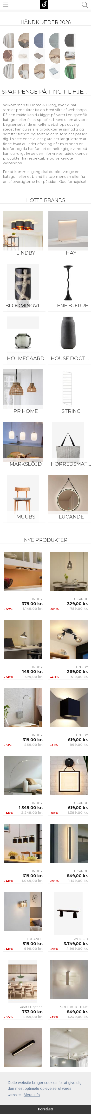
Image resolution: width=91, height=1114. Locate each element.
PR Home (25, 411)
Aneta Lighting (31, 1007)
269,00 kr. (77, 671)
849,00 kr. (77, 875)
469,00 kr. (33, 745)
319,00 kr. (33, 739)
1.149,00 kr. (33, 609)
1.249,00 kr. (77, 1017)
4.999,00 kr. (77, 949)
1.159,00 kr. (33, 1017)
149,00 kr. (32, 671)
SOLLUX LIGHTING (74, 1007)
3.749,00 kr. (76, 943)
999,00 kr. (33, 949)
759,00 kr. (79, 609)
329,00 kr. (77, 603)
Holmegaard (26, 358)
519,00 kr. (79, 677)
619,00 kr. (78, 739)
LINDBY (25, 253)
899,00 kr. (79, 745)
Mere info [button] (32, 1095)
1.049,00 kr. (32, 881)
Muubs (25, 517)
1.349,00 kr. (31, 807)
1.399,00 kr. (77, 813)
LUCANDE (80, 599)
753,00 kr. (32, 1011)
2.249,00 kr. (32, 813)
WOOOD (80, 939)
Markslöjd (26, 464)
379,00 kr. (32, 603)
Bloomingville (26, 306)
